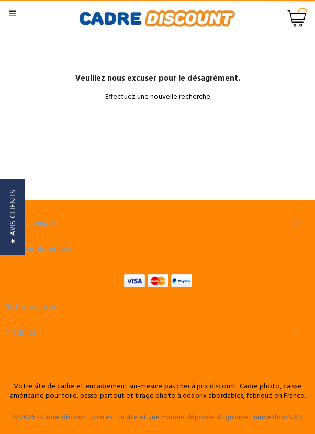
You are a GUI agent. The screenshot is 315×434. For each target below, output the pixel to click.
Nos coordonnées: (38, 249)
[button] (12, 217)
